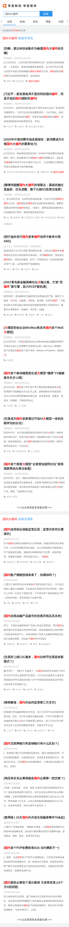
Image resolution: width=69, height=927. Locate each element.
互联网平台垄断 (32, 217)
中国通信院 (21, 451)
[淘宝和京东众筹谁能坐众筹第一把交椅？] (34, 778)
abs (36, 269)
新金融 (10, 315)
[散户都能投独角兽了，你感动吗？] (30, 574)
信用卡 (27, 269)
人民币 (10, 730)
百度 (9, 451)
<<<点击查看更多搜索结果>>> (34, 507)
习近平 (10, 126)
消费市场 (44, 172)
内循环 (21, 126)
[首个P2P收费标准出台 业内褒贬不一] (31, 847)
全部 (9, 21)
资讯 (35, 21)
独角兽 (18, 603)
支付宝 (29, 730)
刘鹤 (9, 81)
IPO (27, 603)
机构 (22, 21)
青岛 (49, 315)
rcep (41, 315)
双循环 (32, 315)
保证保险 (37, 562)
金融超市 (45, 644)
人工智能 (21, 406)
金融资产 (24, 644)
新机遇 (21, 315)
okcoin (18, 689)
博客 (48, 21)
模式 (9, 689)
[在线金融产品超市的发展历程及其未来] (33, 616)
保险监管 (11, 562)
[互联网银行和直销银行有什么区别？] (31, 743)
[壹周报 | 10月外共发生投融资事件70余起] (34, 817)
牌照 (35, 644)
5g (8, 217)
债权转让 (50, 562)
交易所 (40, 689)
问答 (61, 21)
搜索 (46, 13)
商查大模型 (11, 496)
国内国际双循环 (36, 126)
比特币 (29, 689)
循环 (17, 269)
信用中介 (42, 730)
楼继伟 (17, 217)
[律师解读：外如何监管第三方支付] (30, 702)
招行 (9, 269)
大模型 (9, 360)
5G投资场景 (49, 217)
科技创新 (20, 81)
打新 (35, 603)
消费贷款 (11, 644)
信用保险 (24, 562)
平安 (52, 730)
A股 (8, 603)
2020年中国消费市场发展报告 (21, 172)
